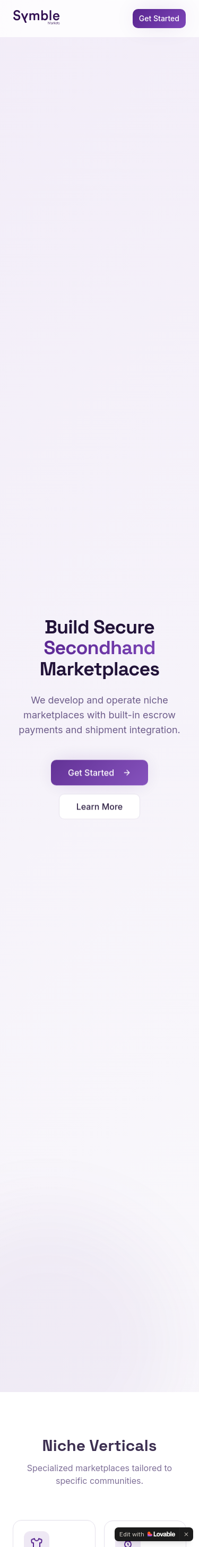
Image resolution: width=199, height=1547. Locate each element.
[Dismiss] (186, 1534)
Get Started (159, 18)
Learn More (99, 808)
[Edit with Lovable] (147, 1534)
